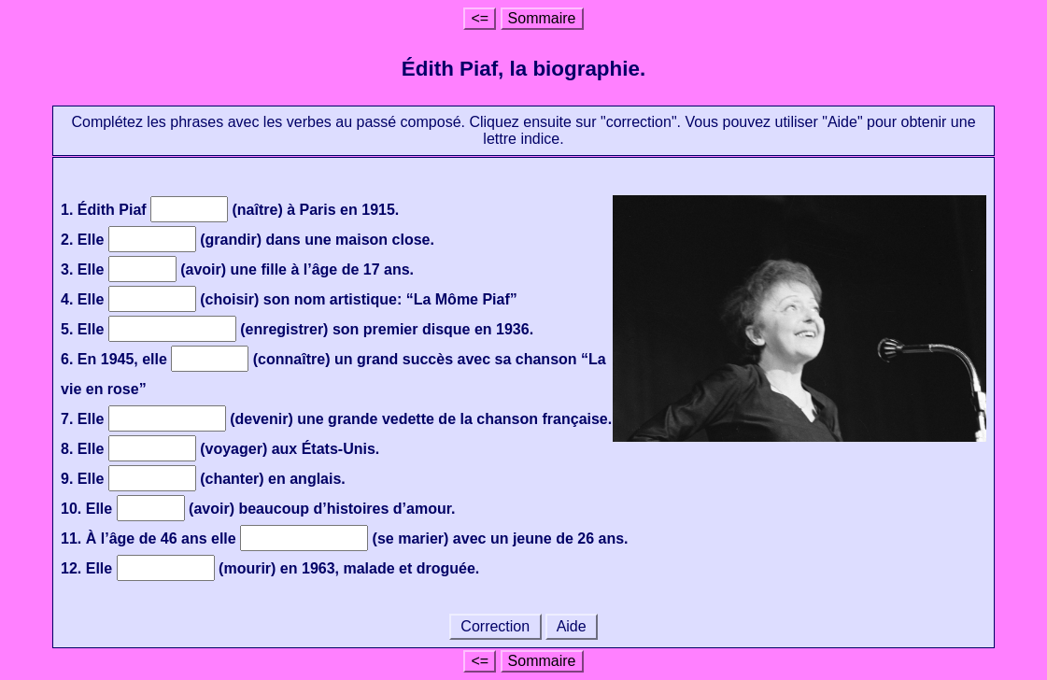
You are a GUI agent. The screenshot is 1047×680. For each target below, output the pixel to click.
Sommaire (542, 18)
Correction (495, 626)
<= (479, 18)
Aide (571, 626)
